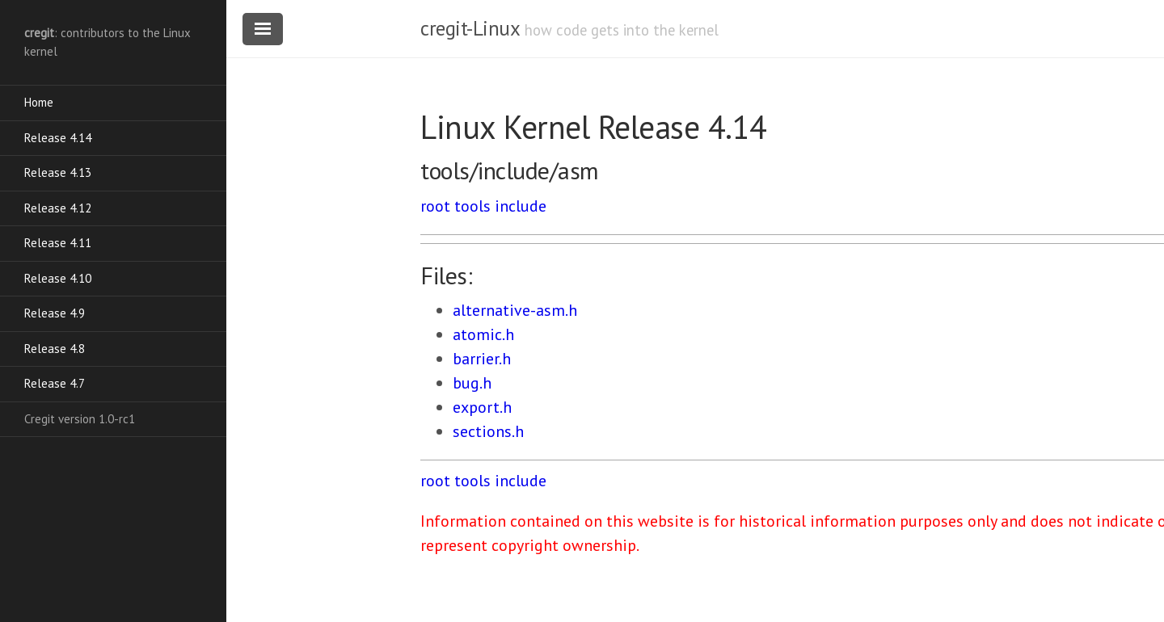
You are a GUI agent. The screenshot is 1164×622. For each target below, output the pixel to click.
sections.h (488, 431)
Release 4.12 (57, 208)
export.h (482, 407)
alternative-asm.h (515, 310)
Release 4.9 (54, 313)
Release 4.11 (57, 242)
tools (472, 205)
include (520, 205)
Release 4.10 (57, 278)
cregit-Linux (469, 28)
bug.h (472, 382)
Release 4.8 (54, 348)
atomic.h (483, 334)
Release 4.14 (57, 137)
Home (38, 102)
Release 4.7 (54, 383)
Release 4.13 (57, 172)
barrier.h (482, 358)
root (435, 205)
